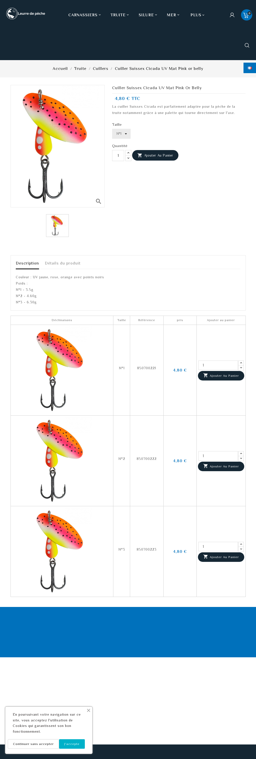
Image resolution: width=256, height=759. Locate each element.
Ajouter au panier (155, 155)
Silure (148, 15)
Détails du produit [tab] (63, 263)
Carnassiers (85, 15)
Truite (120, 15)
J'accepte (72, 744)
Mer (173, 15)
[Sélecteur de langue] (249, 68)
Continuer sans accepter (33, 744)
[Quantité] (118, 155)
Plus (195, 15)
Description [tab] (27, 263)
